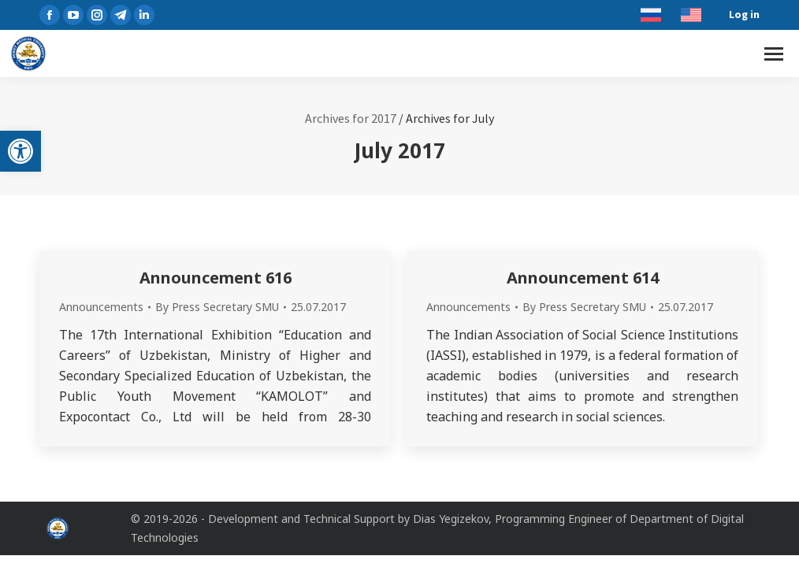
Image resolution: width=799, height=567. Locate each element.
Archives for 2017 (350, 118)
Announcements (101, 306)
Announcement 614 (583, 277)
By (217, 306)
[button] (20, 151)
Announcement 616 (215, 277)
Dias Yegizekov (451, 518)
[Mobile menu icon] (773, 54)
